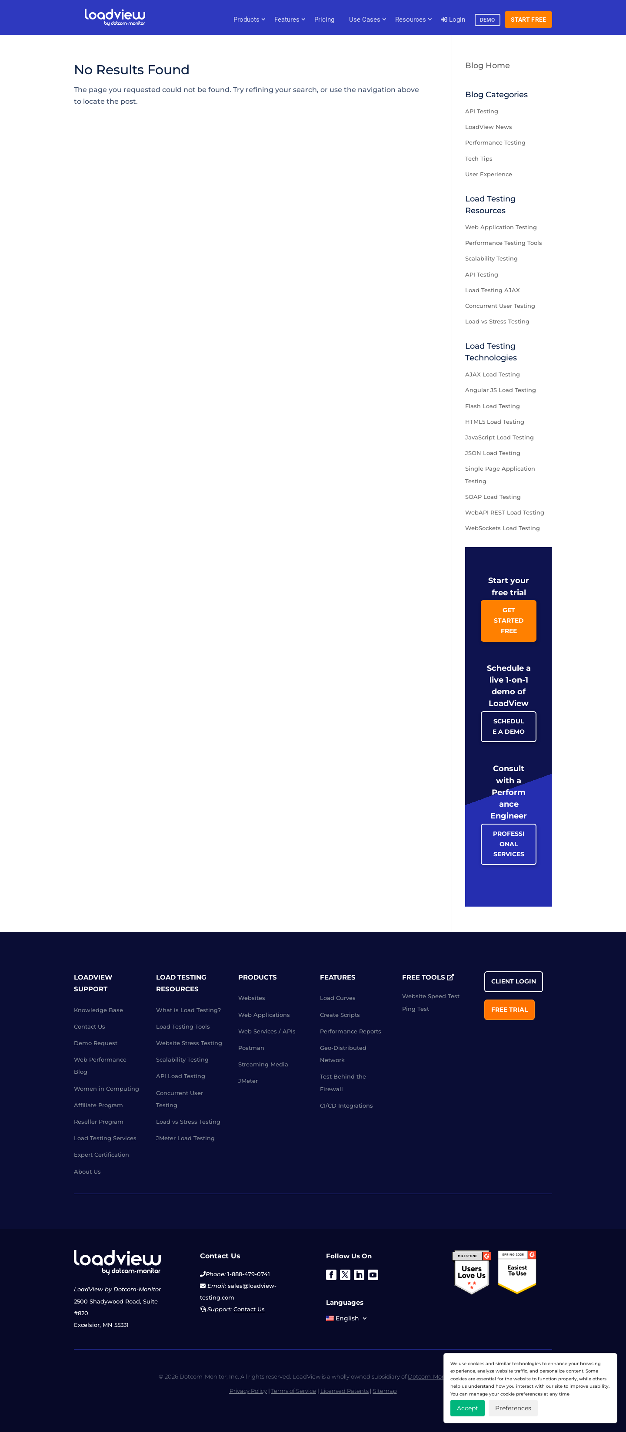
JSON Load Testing (492, 452)
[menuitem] (347, 1320)
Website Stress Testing (189, 1042)
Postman (251, 1047)
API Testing (481, 111)
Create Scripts (340, 1014)
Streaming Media (263, 1064)
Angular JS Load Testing (500, 389)
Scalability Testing (491, 258)
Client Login (513, 981)
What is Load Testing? (188, 1009)
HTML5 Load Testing (494, 421)
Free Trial (509, 1009)
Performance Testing (495, 142)
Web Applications (264, 1014)
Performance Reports (350, 1031)
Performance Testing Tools (503, 242)
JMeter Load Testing (185, 1138)
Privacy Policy (248, 1390)
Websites (251, 997)
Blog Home (487, 65)
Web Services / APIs (267, 1031)
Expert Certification (101, 1154)
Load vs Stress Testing (497, 321)
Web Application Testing (501, 227)
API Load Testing (180, 1075)
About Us (87, 1171)
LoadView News (488, 126)
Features (287, 19)
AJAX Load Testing (492, 374)
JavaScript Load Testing (499, 437)
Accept (467, 1408)
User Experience (488, 174)
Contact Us (89, 1026)
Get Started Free (509, 620)
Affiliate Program (98, 1105)
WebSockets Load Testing (502, 528)
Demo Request (95, 1042)
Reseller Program (98, 1121)
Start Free (528, 19)
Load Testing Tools (183, 1026)
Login (453, 19)
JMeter (248, 1080)
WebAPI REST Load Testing (504, 512)
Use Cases (364, 19)
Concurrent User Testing (500, 305)
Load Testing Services (105, 1138)
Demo (487, 20)
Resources (410, 19)
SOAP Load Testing (493, 496)
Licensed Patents (344, 1390)
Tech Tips (479, 158)
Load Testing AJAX (492, 290)
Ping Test (415, 1008)
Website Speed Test (431, 996)
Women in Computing (106, 1088)
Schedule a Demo (509, 726)
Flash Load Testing (492, 406)
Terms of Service (293, 1390)
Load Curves (338, 997)
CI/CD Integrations (346, 1105)
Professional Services (509, 844)
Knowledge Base (98, 1009)
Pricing (324, 19)
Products (246, 19)
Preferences (513, 1408)
